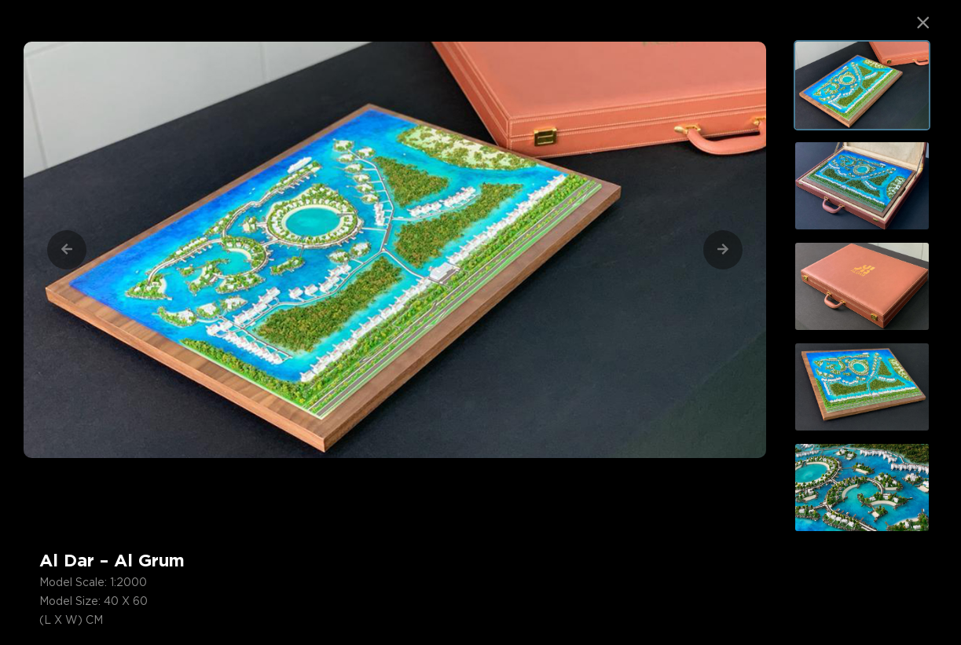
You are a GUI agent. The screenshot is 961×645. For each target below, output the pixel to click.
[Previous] (66, 249)
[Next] (723, 249)
